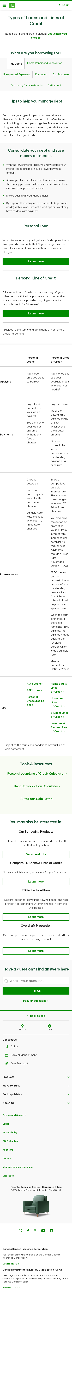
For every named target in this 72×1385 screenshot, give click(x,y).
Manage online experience (18, 1165)
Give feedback (17, 1062)
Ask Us (36, 989)
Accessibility (10, 1131)
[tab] (16, 62)
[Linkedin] (51, 1229)
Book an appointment (22, 1053)
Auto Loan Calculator (36, 797)
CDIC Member (10, 1139)
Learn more (10, 1262)
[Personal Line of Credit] (36, 311)
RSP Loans (33, 688)
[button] (36, 852)
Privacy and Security (14, 1113)
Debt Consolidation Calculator (36, 784)
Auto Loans (34, 682)
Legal (6, 1122)
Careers (7, 1157)
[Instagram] (35, 1229)
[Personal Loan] (36, 259)
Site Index (8, 1174)
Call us (13, 1045)
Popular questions (36, 999)
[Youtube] (43, 1229)
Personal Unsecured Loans (35, 699)
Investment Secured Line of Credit (59, 725)
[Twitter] (20, 1229)
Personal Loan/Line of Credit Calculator (36, 771)
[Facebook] (27, 1229)
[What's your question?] (36, 979)
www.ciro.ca (10, 1286)
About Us (8, 1148)
